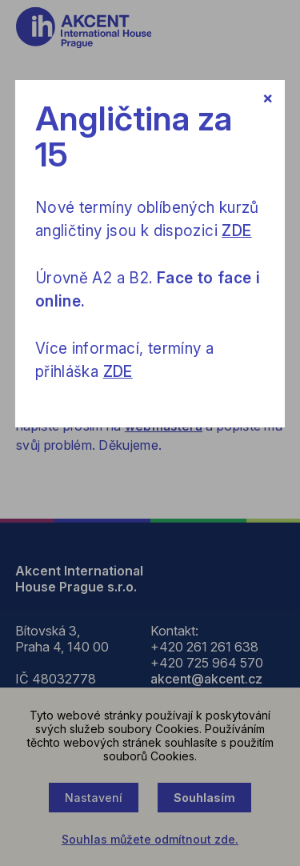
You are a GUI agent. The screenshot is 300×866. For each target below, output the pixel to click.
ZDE (236, 231)
